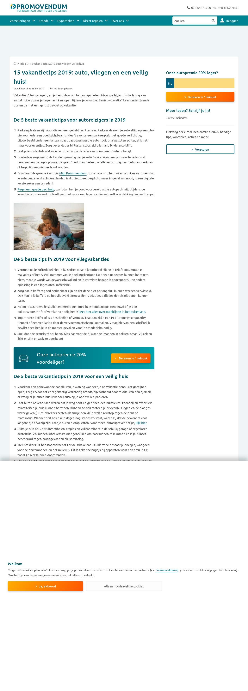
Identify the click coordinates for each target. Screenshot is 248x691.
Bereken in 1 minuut (132, 358)
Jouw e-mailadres (176, 117)
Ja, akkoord (47, 586)
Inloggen (232, 20)
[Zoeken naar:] (190, 20)
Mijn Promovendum (73, 173)
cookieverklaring (167, 570)
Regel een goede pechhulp (35, 189)
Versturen (202, 149)
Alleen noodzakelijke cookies (124, 586)
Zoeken (213, 20)
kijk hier (141, 422)
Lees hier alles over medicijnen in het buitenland (112, 311)
